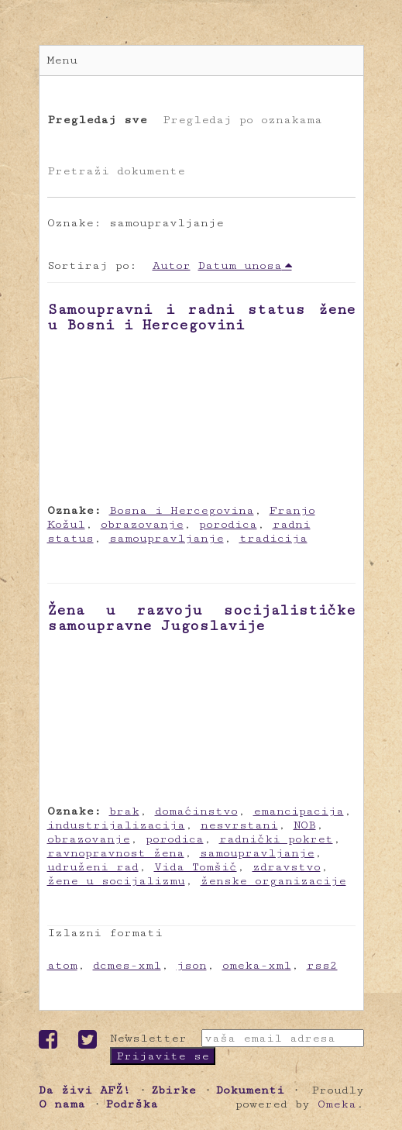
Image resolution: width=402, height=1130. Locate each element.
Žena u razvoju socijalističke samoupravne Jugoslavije (201, 617)
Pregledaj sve (97, 119)
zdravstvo (287, 866)
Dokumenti (250, 1090)
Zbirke (173, 1090)
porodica (228, 524)
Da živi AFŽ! (85, 1090)
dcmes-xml (127, 965)
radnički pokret (276, 839)
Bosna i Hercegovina (181, 510)
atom (62, 965)
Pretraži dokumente (116, 170)
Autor (172, 265)
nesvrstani (239, 825)
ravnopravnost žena (115, 853)
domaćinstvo (196, 811)
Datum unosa (240, 265)
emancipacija (298, 811)
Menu (62, 60)
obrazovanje (142, 524)
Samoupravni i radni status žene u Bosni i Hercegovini (201, 317)
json (192, 965)
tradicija (273, 538)
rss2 (322, 965)
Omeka (337, 1104)
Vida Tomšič (195, 866)
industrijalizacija (116, 825)
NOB (305, 825)
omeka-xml (256, 965)
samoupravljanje (166, 538)
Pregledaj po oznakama (242, 119)
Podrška (131, 1104)
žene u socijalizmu (116, 880)
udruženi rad (93, 866)
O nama (62, 1104)
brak (124, 811)
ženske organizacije (273, 880)
